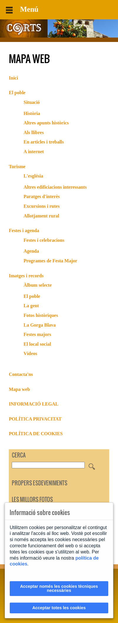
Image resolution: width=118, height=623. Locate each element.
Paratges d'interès (42, 196)
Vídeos (30, 353)
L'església (33, 175)
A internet (34, 151)
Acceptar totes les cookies (59, 607)
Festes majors (37, 334)
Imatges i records (26, 275)
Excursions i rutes (42, 206)
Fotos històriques (41, 315)
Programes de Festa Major (50, 260)
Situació (32, 102)
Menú (22, 9)
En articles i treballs (44, 141)
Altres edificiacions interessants (55, 187)
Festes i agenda (24, 230)
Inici (13, 77)
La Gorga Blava (40, 325)
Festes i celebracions (44, 240)
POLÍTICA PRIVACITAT (35, 418)
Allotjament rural (41, 215)
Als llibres (34, 132)
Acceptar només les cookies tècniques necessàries (59, 588)
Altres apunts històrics (46, 122)
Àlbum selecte (38, 285)
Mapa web (19, 389)
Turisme (17, 166)
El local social (37, 344)
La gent (31, 305)
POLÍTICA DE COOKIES (36, 433)
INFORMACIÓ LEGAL (33, 403)
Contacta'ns (21, 374)
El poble (17, 92)
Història (32, 113)
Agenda (31, 251)
